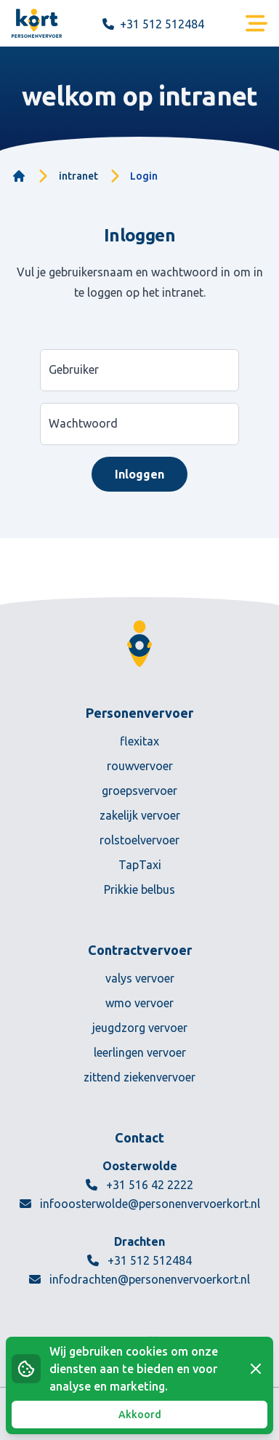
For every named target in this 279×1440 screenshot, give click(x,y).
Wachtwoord (83, 423)
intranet (78, 176)
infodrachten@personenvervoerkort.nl (139, 1279)
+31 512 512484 (139, 1260)
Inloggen (139, 474)
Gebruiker (74, 369)
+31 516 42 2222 (139, 1184)
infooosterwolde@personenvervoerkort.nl (140, 1203)
